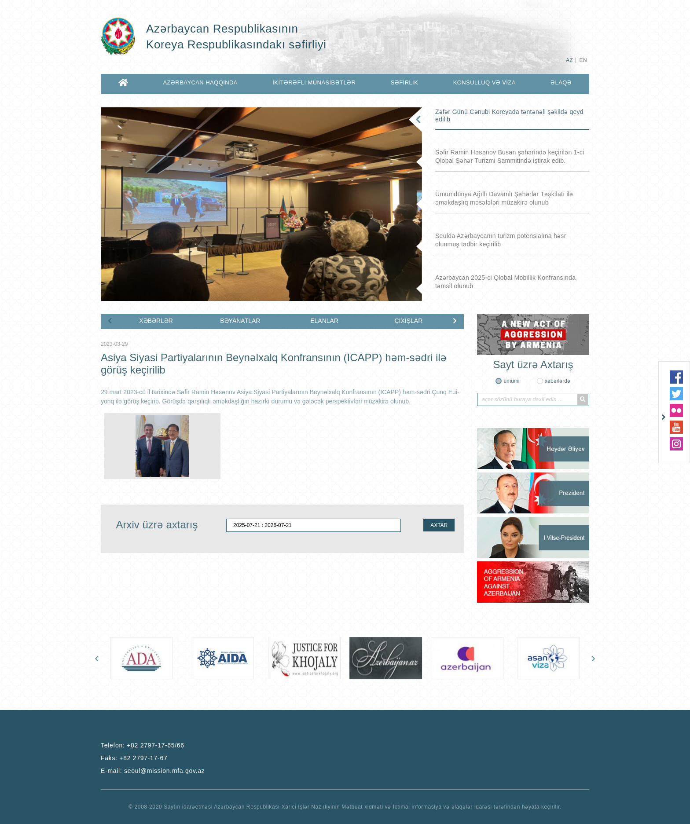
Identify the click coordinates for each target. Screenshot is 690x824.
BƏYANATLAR (240, 320)
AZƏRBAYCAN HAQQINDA (200, 82)
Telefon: (142, 745)
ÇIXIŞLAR (408, 320)
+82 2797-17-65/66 (155, 745)
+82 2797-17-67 (143, 758)
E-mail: (153, 770)
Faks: (134, 758)
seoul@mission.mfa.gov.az (164, 770)
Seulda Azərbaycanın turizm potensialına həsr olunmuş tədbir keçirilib (500, 240)
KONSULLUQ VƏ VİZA (484, 82)
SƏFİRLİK (404, 82)
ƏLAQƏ (561, 82)
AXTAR (439, 525)
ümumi (511, 381)
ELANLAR (324, 320)
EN (583, 60)
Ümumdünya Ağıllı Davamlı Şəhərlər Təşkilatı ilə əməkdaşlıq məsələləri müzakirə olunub (504, 198)
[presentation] (110, 320)
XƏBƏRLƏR (156, 320)
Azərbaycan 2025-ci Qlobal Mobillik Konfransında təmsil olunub (505, 281)
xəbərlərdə (557, 381)
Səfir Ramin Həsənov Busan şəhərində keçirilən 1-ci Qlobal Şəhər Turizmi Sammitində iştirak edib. (509, 156)
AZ (569, 60)
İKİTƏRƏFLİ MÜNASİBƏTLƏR (314, 82)
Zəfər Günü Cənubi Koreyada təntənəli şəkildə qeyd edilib (509, 115)
